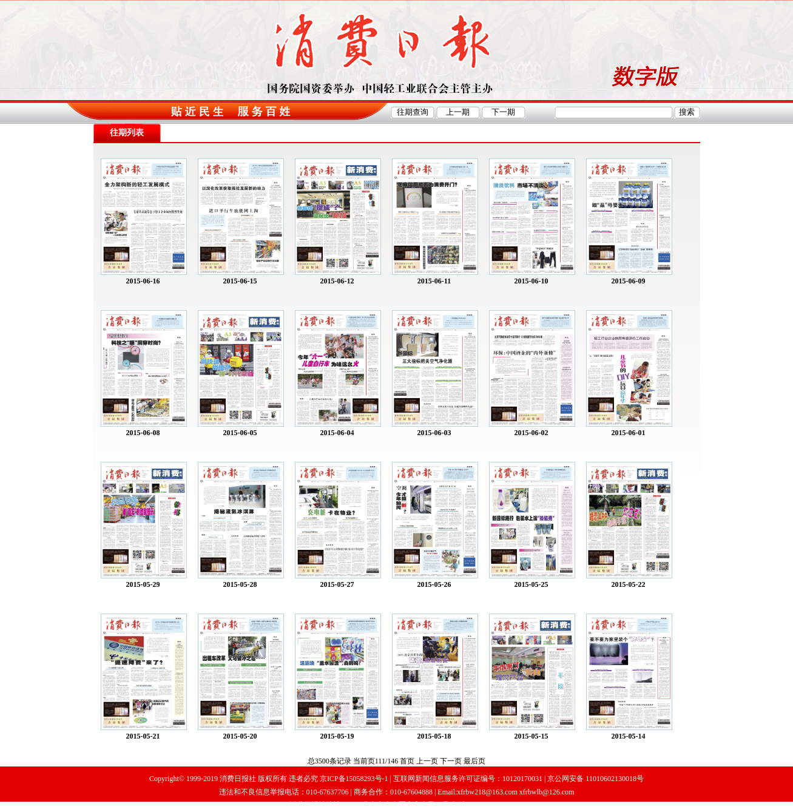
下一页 (451, 761)
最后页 (474, 761)
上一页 (427, 761)
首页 (407, 761)
